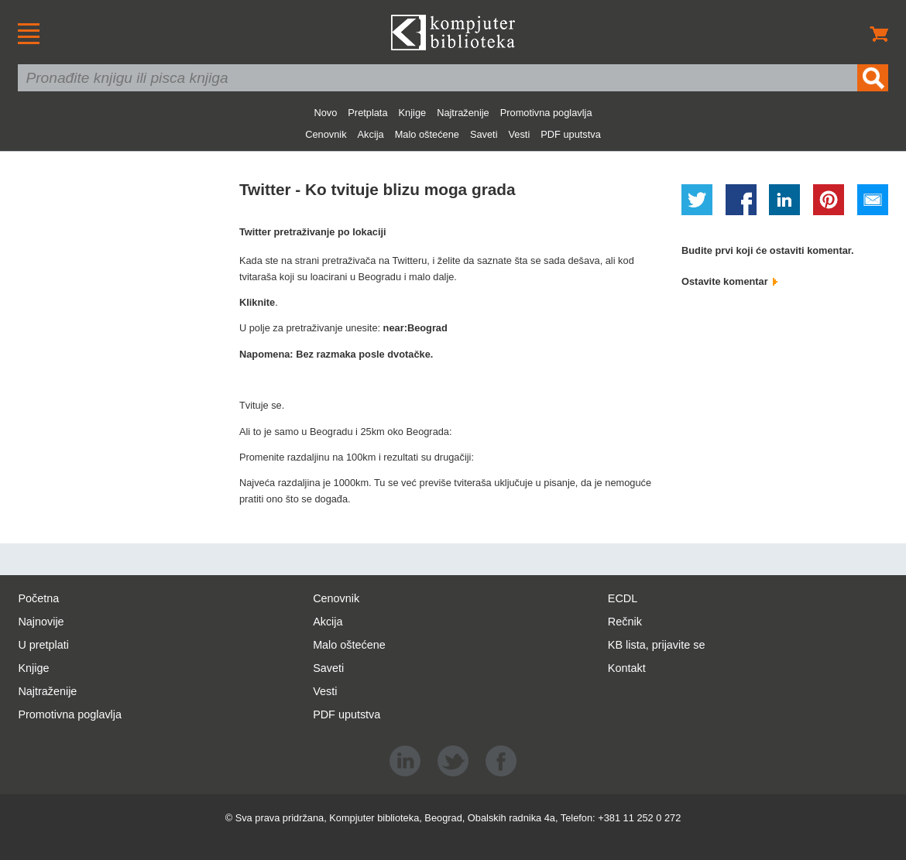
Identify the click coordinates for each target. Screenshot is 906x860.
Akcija (371, 134)
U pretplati (43, 645)
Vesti (519, 134)
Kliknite (257, 302)
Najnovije (40, 621)
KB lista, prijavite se (656, 645)
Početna (38, 598)
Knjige (413, 112)
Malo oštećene (427, 134)
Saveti (484, 134)
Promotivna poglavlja (546, 112)
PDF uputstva (571, 134)
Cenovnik (325, 134)
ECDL (622, 598)
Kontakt (627, 668)
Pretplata (367, 112)
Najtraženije (463, 112)
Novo (325, 112)
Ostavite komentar (729, 281)
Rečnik (625, 621)
